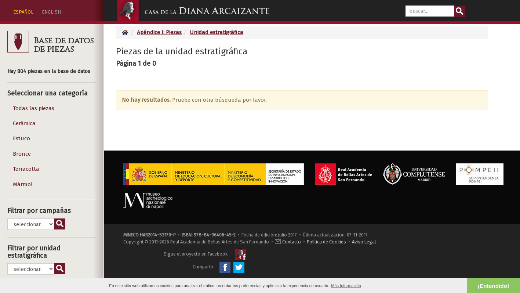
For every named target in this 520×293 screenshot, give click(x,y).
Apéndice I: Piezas (159, 32)
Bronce (22, 154)
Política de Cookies (326, 242)
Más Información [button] (346, 285)
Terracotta (26, 169)
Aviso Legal (364, 242)
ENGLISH (51, 12)
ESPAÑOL (23, 12)
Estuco (21, 138)
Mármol (23, 184)
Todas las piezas (33, 108)
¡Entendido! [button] (493, 286)
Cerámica (24, 123)
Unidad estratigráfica (216, 32)
